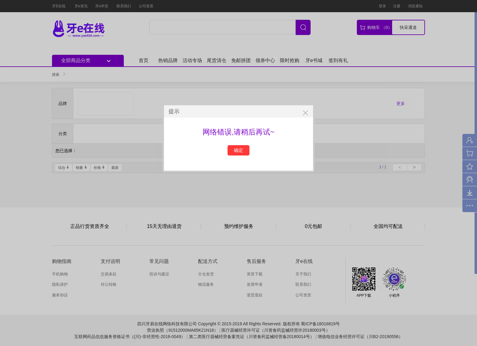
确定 (238, 150)
